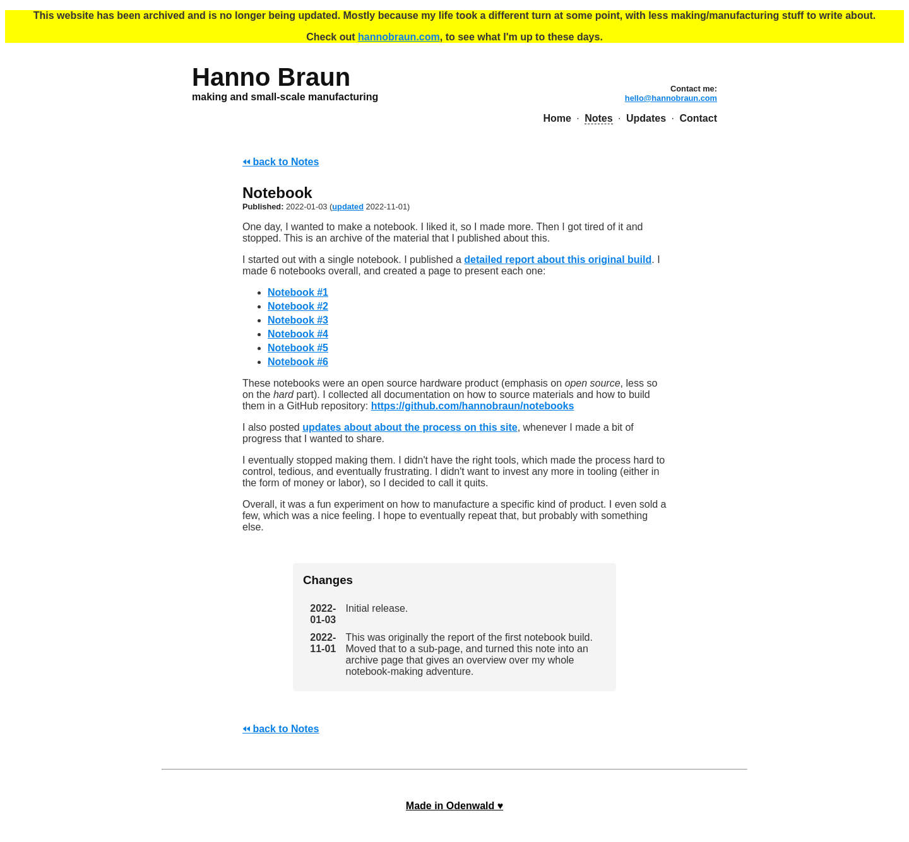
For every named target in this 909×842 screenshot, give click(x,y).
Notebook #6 (298, 361)
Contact (698, 118)
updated (348, 206)
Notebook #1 (298, 292)
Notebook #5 (298, 347)
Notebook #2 (298, 306)
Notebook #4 (298, 334)
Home (557, 118)
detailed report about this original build (557, 259)
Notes (598, 118)
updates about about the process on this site (409, 427)
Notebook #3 (298, 320)
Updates (646, 118)
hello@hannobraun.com (671, 98)
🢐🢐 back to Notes (280, 161)
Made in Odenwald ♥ (454, 805)
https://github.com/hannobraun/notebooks (472, 406)
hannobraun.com (399, 37)
